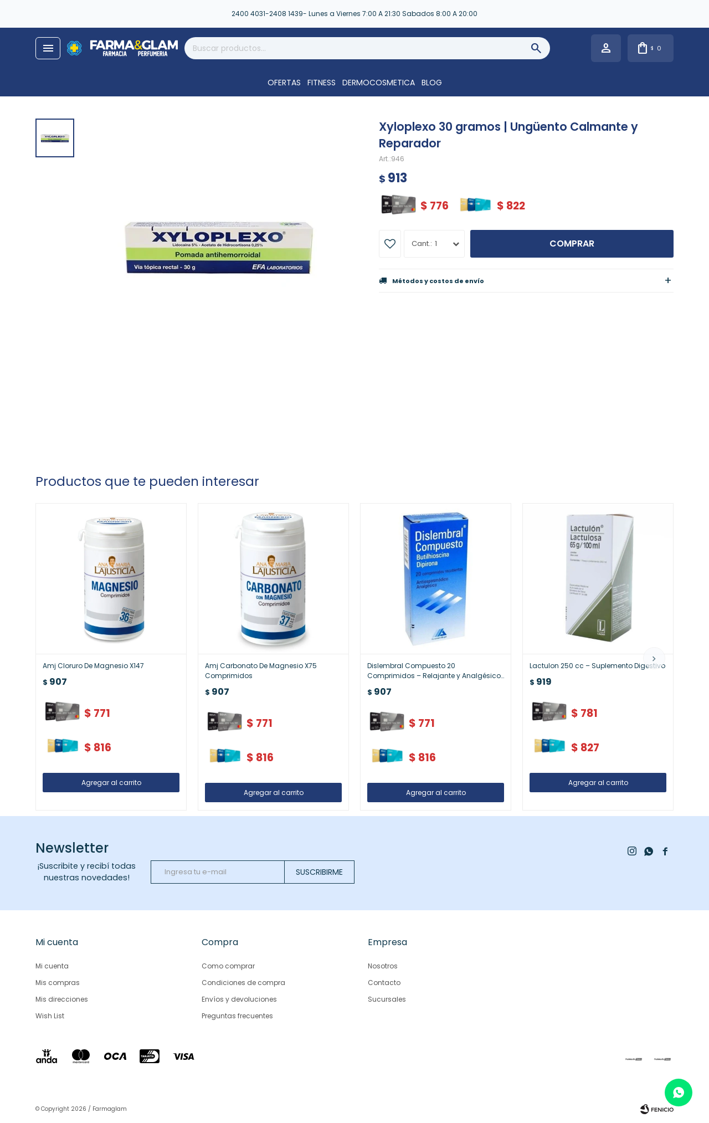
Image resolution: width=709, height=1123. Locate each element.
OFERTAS (284, 82)
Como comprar (228, 966)
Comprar (571, 243)
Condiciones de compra (243, 982)
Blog (432, 82)
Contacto (384, 982)
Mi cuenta (52, 966)
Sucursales (387, 999)
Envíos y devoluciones (239, 999)
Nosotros (383, 966)
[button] (654, 658)
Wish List (49, 1016)
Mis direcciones (61, 999)
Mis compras (57, 982)
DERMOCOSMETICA (378, 82)
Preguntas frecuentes (237, 1016)
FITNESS (321, 82)
